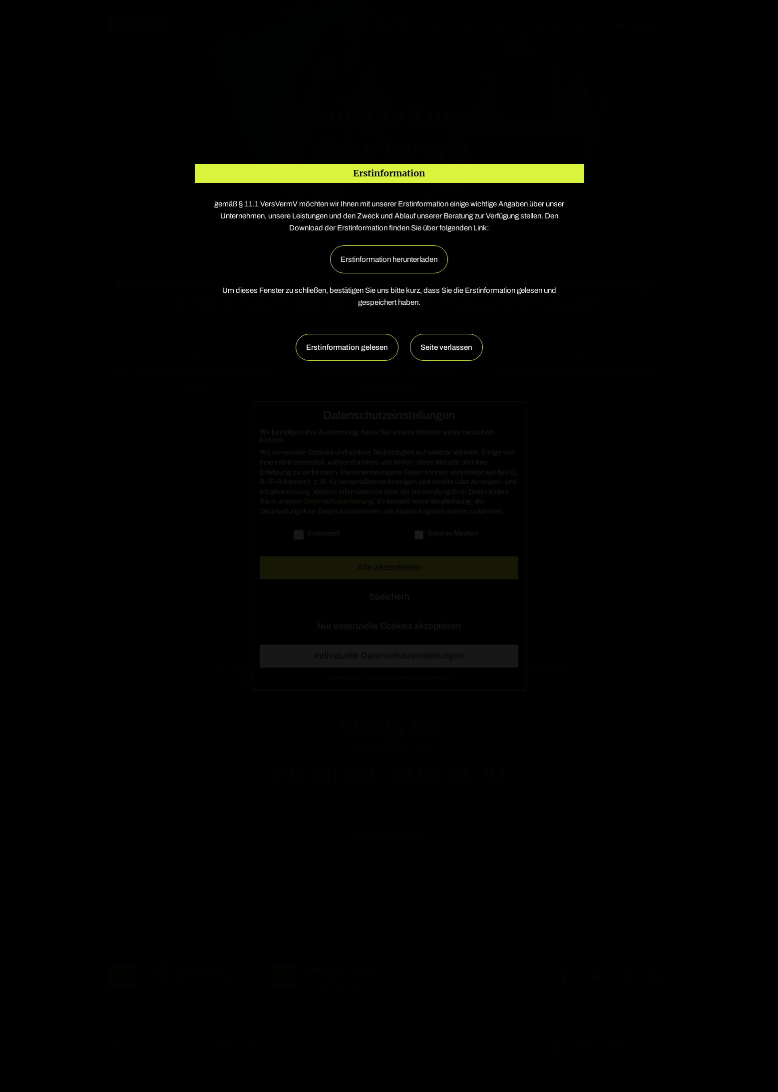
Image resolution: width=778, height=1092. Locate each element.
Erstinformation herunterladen (389, 259)
